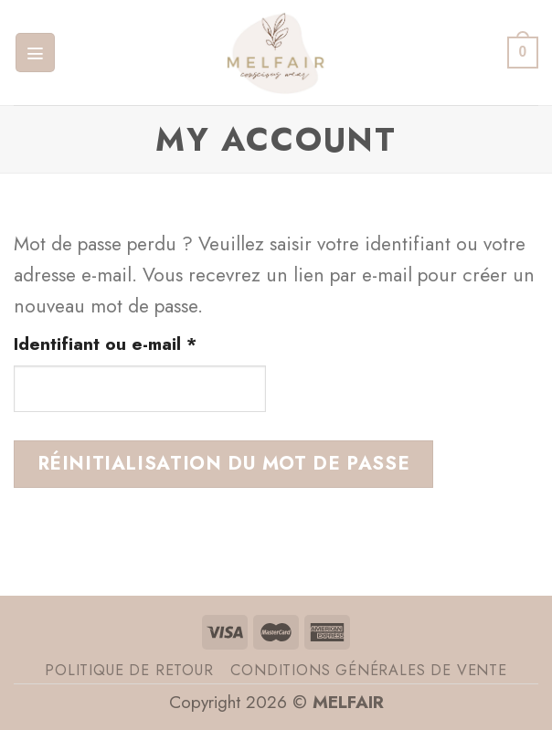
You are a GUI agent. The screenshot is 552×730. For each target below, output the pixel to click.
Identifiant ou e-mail (140, 343)
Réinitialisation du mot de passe (223, 463)
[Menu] (35, 52)
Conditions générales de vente (368, 670)
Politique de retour (129, 670)
